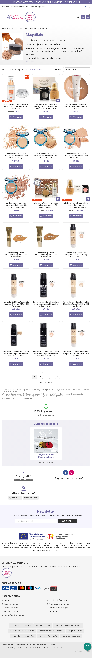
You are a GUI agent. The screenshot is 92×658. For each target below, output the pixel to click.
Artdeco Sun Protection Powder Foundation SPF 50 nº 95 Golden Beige (16, 156)
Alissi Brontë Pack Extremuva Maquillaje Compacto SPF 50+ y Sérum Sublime (46, 205)
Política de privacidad (36, 645)
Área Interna (57, 647)
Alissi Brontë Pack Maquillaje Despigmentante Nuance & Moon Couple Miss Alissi (46, 106)
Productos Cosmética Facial (22, 631)
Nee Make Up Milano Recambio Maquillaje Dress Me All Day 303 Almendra (16, 304)
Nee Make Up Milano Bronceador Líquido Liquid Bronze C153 (46, 254)
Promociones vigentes (59, 604)
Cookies (51, 645)
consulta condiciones (23, 480)
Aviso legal (21, 645)
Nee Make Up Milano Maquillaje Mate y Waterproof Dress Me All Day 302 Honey (46, 304)
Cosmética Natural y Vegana (51, 631)
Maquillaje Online (75, 631)
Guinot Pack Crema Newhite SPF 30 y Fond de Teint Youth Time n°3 (16, 106)
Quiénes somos (11, 604)
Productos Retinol (42, 625)
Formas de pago (11, 607)
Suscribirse (68, 521)
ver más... (30, 61)
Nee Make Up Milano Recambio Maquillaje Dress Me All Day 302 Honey (76, 353)
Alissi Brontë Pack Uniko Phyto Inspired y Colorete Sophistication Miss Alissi (76, 205)
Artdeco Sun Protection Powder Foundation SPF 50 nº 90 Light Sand (46, 156)
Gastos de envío (11, 611)
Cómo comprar (11, 600)
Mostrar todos (36, 69)
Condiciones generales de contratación (19, 647)
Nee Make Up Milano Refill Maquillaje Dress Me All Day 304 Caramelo (76, 254)
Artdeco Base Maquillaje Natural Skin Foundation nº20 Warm (76, 106)
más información (46, 462)
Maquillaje (41, 396)
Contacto (53, 611)
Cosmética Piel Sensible (21, 625)
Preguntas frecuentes (70, 636)
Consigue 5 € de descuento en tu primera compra (46, 456)
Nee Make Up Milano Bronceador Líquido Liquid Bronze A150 (16, 254)
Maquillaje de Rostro (9, 396)
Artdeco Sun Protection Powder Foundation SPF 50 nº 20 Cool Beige (76, 156)
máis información (46, 415)
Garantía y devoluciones (15, 615)
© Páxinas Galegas (82, 651)
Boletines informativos (59, 600)
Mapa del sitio (8, 645)
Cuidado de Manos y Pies (23, 636)
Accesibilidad (44, 647)
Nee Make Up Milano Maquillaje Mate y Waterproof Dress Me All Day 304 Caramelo (16, 353)
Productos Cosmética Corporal (68, 625)
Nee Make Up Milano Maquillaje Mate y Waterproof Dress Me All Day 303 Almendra (46, 353)
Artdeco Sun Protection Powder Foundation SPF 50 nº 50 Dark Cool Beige (16, 205)
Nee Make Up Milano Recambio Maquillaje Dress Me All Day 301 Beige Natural (76, 304)
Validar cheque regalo (59, 607)
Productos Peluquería (48, 636)
